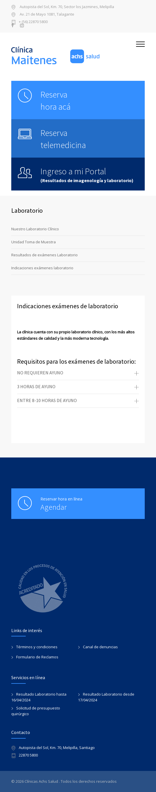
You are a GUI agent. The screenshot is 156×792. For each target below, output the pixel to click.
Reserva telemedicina (63, 138)
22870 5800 (28, 755)
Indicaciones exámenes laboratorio (42, 267)
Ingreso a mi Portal (73, 171)
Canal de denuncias (100, 646)
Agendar (53, 507)
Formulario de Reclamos (37, 657)
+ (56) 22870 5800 (33, 22)
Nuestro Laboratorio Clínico (35, 228)
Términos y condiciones (36, 646)
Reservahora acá (55, 100)
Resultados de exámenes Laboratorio (44, 254)
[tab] (78, 373)
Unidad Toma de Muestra (33, 241)
